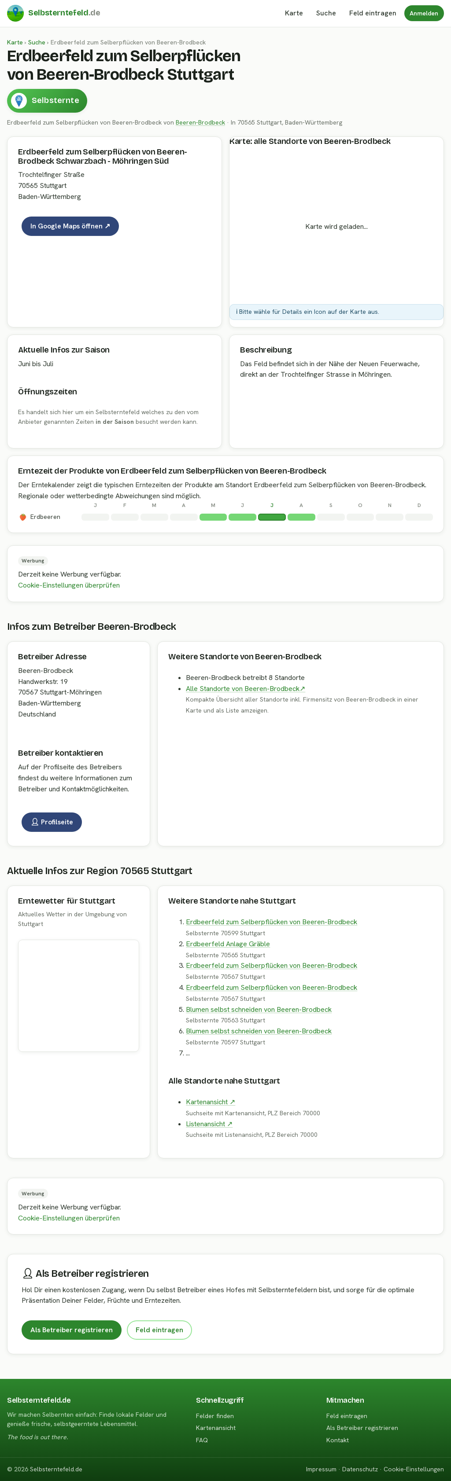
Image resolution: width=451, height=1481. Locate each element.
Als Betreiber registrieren (71, 1329)
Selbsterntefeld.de (56, 1469)
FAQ (202, 1440)
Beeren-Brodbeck (200, 122)
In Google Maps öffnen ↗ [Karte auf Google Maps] (70, 226)
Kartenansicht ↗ (210, 1101)
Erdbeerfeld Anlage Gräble (228, 943)
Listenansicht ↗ (209, 1123)
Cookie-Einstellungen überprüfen (69, 585)
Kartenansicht (216, 1428)
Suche (326, 13)
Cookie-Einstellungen (414, 1469)
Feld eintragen (159, 1329)
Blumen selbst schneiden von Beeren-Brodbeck (259, 1009)
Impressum (321, 1469)
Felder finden (215, 1416)
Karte (294, 13)
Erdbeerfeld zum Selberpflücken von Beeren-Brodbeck (271, 921)
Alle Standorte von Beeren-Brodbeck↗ (245, 688)
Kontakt (337, 1440)
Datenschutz (360, 1469)
